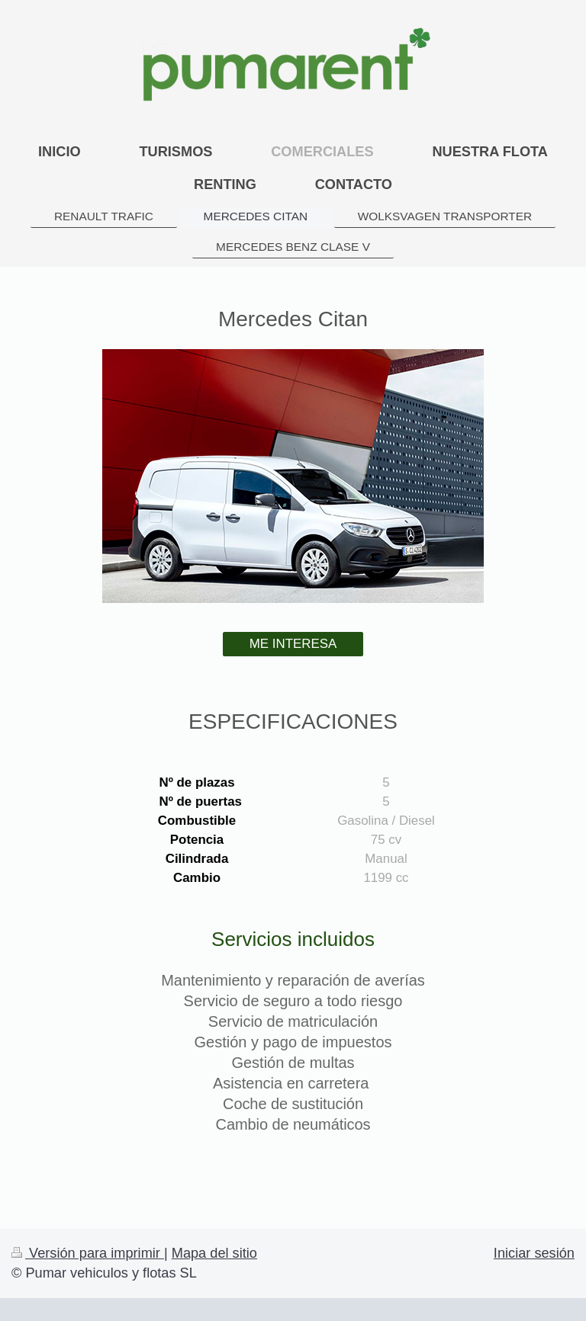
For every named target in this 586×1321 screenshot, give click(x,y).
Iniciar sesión (534, 1253)
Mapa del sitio (214, 1253)
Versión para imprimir (87, 1253)
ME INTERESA (293, 643)
